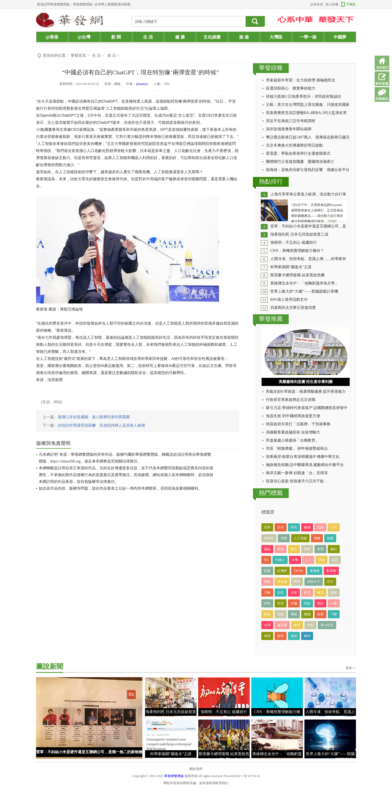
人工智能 (300, 538)
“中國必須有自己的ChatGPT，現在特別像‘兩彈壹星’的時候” (140, 72)
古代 (280, 527)
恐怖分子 (313, 582)
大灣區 (275, 37)
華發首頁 (78, 55)
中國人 (280, 560)
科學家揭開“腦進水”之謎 (290, 267)
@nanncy (142, 84)
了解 (333, 614)
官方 (330, 582)
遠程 (294, 636)
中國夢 (339, 37)
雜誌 (267, 549)
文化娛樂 (212, 37)
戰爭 (297, 582)
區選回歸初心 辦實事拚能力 (290, 88)
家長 (280, 549)
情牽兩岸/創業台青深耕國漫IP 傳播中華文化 (302, 457)
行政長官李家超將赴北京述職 (290, 400)
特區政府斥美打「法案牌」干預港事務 (298, 424)
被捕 (307, 527)
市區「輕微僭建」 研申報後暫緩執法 (297, 448)
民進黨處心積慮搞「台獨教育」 (292, 440)
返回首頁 (382, 63)
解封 (333, 549)
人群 (333, 603)
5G (266, 560)
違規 (320, 592)
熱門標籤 (271, 492)
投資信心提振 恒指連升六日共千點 (295, 481)
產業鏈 (315, 571)
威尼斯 (282, 625)
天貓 (267, 592)
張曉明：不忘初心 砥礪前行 (293, 242)
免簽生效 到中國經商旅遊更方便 (293, 416)
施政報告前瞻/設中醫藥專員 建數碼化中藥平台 (305, 465)
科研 (267, 603)
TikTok (298, 571)
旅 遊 (244, 37)
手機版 (351, 4)
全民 (280, 592)
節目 (335, 560)
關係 (267, 614)
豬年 (297, 625)
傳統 (294, 614)
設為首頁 (316, 4)
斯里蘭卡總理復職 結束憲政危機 (297, 275)
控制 (310, 625)
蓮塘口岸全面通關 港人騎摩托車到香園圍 (94, 417)
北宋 (294, 592)
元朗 (320, 527)
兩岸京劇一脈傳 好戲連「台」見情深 (297, 473)
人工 (308, 560)
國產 (267, 582)
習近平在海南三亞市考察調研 (290, 121)
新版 (333, 592)
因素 (267, 571)
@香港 (52, 37)
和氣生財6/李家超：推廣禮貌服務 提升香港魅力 (306, 391)
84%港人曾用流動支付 (289, 299)
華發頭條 (271, 67)
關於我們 (196, 769)
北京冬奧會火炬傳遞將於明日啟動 (294, 145)
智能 (280, 614)
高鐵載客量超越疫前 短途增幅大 (293, 432)
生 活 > (98, 55)
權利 (307, 636)
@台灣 (84, 37)
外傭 (294, 603)
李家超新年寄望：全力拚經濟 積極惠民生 (300, 80)
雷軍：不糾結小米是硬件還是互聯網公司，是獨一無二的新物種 (89, 752)
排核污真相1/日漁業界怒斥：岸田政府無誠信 (303, 96)
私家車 (331, 571)
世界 (267, 527)
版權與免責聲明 (53, 443)
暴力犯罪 (326, 625)
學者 (307, 549)
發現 (267, 636)
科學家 (269, 538)
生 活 (148, 37)
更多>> (351, 668)
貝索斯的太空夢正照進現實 (293, 308)
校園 (330, 538)
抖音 (280, 603)
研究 (294, 527)
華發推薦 (271, 318)
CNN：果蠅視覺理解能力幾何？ (297, 251)
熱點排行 (271, 181)
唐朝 (321, 560)
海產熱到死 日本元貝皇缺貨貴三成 (299, 234)
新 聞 (116, 37)
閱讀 (307, 603)
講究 (280, 636)
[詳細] (332, 221)
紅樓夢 (282, 571)
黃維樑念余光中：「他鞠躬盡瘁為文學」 (304, 283)
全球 (267, 625)
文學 (295, 560)
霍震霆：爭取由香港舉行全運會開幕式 (298, 153)
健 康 (180, 37)
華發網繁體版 (174, 776)
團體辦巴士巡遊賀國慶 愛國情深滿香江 (300, 162)
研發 (284, 538)
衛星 (320, 614)
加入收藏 (331, 4)
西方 (294, 549)
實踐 (307, 614)
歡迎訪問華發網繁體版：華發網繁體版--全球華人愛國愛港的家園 (83, 4)
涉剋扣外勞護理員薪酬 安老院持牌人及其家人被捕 (101, 425)
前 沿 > (113, 55)
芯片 (333, 527)
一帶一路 (308, 37)
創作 (320, 603)
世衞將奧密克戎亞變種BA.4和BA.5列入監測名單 (306, 113)
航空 (307, 592)
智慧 (320, 549)
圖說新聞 (49, 666)
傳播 (317, 538)
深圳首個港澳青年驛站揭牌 (288, 129)
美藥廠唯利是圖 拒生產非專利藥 (306, 382)
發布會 (282, 582)
